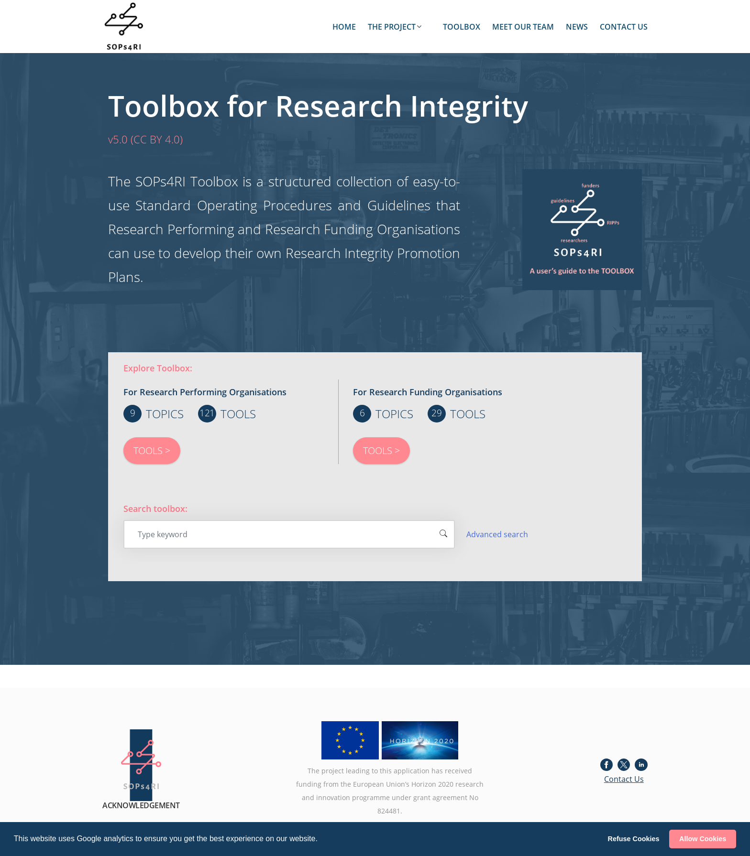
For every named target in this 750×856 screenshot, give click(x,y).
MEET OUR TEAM (523, 26)
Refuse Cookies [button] (634, 839)
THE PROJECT (392, 27)
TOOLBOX (461, 26)
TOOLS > (151, 450)
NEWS (577, 26)
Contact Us (624, 779)
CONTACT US (624, 26)
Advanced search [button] (497, 534)
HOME (344, 26)
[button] (321, 839)
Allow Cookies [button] (702, 839)
